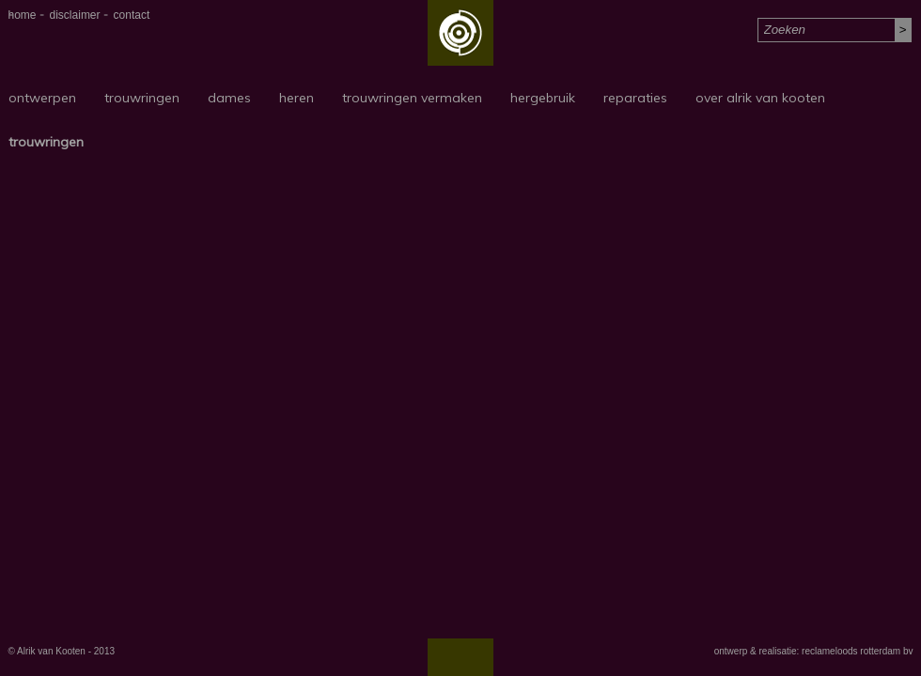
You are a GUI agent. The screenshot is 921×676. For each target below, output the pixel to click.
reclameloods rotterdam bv (857, 651)
